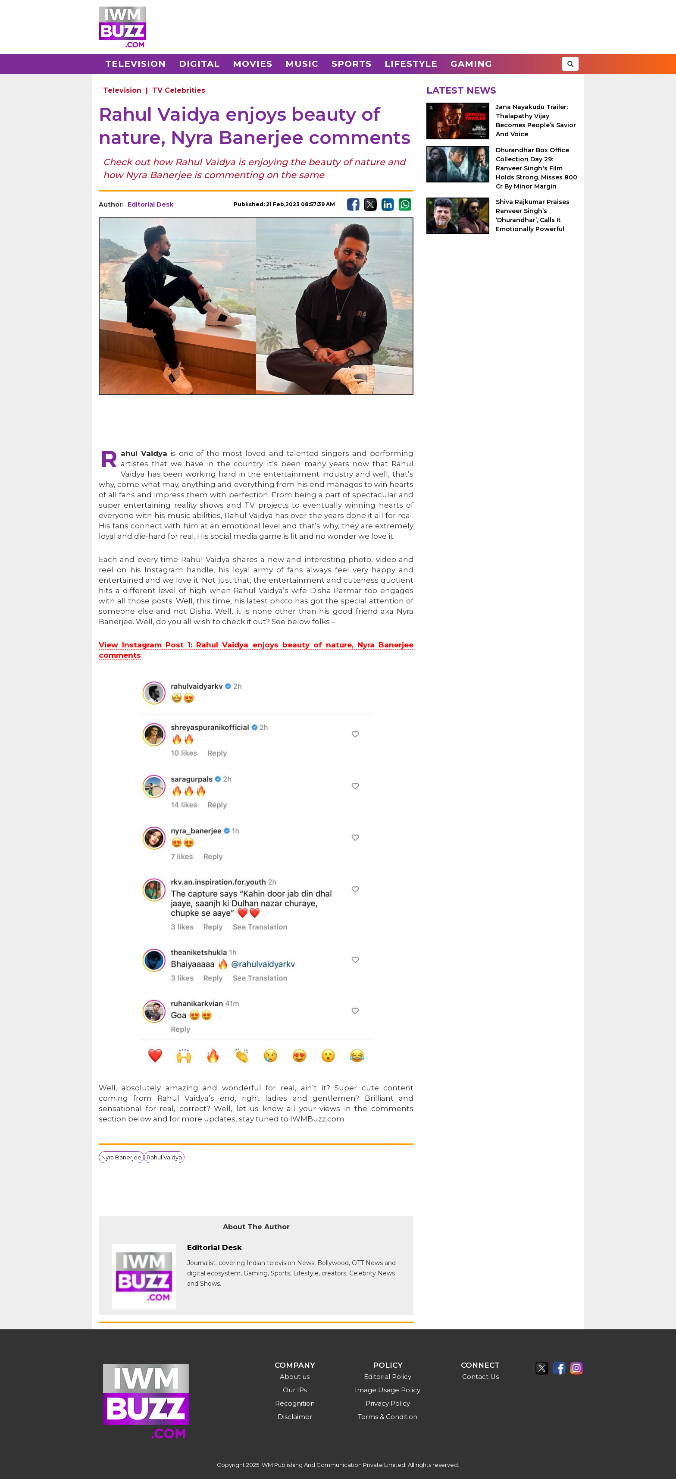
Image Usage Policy (387, 1390)
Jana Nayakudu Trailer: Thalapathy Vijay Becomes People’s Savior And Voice (536, 120)
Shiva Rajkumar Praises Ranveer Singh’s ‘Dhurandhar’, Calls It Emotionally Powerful (533, 215)
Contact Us (480, 1376)
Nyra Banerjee (121, 1157)
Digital (199, 64)
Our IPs (295, 1390)
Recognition (295, 1403)
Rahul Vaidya (164, 1157)
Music (302, 64)
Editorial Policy (387, 1376)
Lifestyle (411, 64)
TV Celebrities (178, 90)
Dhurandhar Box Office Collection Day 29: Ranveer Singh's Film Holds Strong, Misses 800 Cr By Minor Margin (536, 168)
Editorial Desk (150, 204)
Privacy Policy (388, 1403)
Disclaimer (295, 1417)
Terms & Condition (387, 1417)
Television (135, 64)
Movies (252, 64)
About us (295, 1376)
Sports (352, 64)
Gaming (471, 64)
